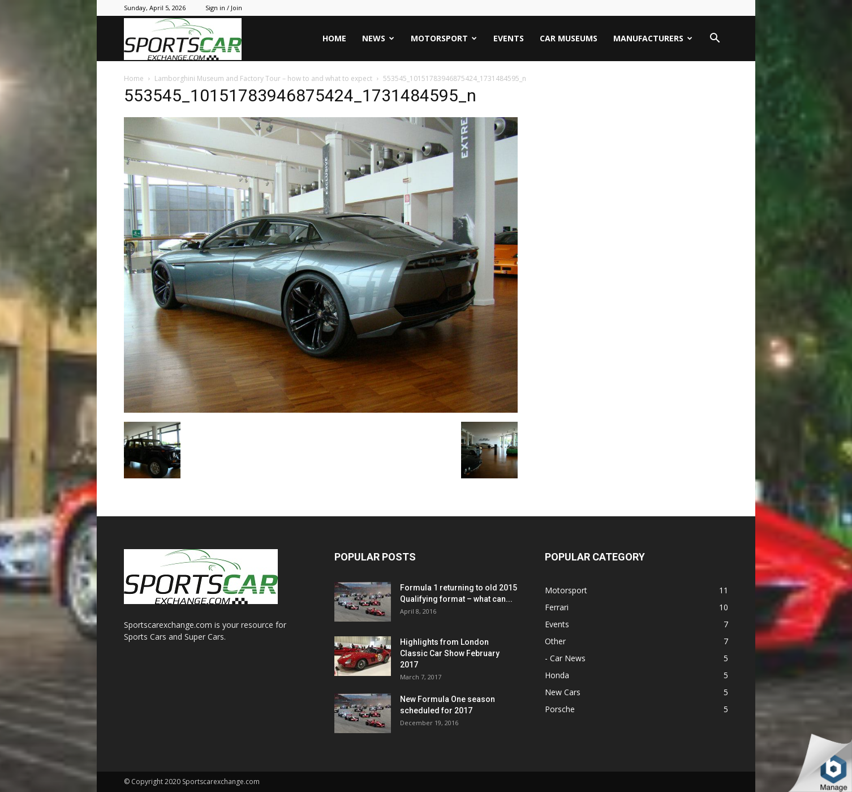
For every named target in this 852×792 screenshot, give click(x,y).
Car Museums (568, 38)
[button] (714, 39)
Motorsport (444, 38)
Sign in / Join (223, 7)
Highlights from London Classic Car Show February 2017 (450, 653)
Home (334, 38)
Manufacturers (652, 38)
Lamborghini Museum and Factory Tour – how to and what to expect (263, 78)
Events (508, 38)
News (378, 38)
